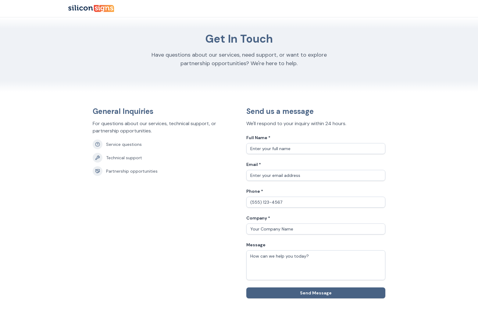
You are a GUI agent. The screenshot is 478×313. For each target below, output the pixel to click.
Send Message (316, 293)
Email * (253, 164)
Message (256, 245)
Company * (258, 218)
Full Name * (258, 137)
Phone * (254, 191)
